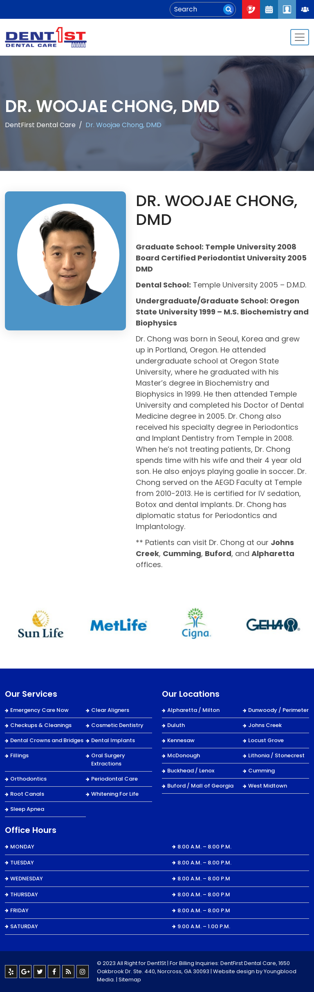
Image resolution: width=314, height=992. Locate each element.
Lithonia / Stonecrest (276, 755)
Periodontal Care (114, 779)
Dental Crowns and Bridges (46, 740)
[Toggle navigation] (299, 37)
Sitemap (130, 979)
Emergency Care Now (39, 710)
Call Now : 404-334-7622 (251, 9)
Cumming (261, 770)
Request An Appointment (269, 9)
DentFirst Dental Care (40, 125)
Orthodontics (28, 779)
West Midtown (267, 786)
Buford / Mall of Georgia (200, 786)
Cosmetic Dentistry (117, 725)
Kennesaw (181, 740)
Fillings (19, 755)
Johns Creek (265, 725)
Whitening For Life (115, 794)
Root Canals (27, 794)
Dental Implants (113, 740)
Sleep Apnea (27, 809)
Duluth (176, 725)
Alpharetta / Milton (193, 710)
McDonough (183, 755)
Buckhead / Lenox (190, 770)
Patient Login (287, 9)
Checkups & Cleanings (41, 725)
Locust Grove (266, 740)
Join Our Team (305, 9)
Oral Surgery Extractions (108, 760)
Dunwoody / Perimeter (278, 710)
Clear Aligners (110, 710)
